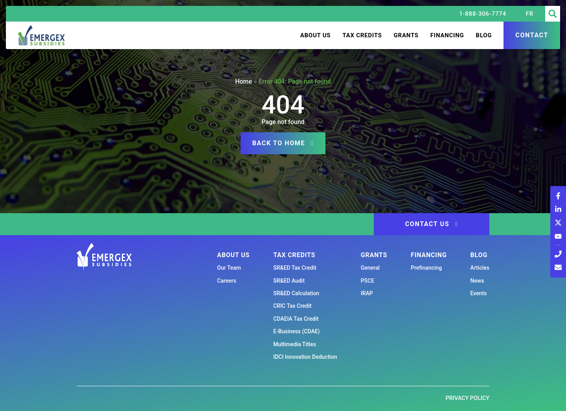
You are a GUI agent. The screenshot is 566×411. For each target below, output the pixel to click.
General (370, 268)
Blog (484, 35)
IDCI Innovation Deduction (305, 357)
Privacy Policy (467, 398)
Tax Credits (362, 35)
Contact (531, 35)
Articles (479, 268)
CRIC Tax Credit (292, 306)
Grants (406, 35)
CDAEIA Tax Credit (295, 319)
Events (478, 293)
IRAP (367, 293)
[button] (552, 14)
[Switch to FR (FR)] (529, 14)
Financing (447, 35)
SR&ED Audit (289, 281)
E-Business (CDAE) (296, 331)
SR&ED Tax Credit (294, 268)
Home (243, 81)
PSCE (367, 281)
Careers (226, 281)
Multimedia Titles (294, 344)
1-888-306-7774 (482, 13)
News (477, 281)
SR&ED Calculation (296, 293)
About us (315, 35)
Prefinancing (426, 268)
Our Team (229, 268)
